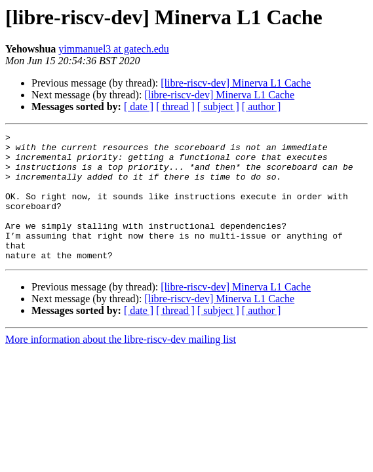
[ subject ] (218, 106)
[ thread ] (175, 106)
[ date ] (138, 106)
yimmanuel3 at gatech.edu (113, 48)
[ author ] (261, 106)
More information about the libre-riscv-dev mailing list (120, 364)
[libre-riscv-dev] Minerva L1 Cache (236, 82)
